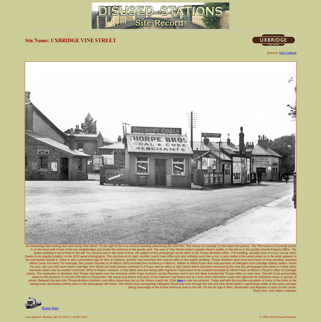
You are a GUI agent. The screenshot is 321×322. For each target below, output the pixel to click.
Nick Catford (287, 53)
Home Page (42, 308)
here (180, 280)
